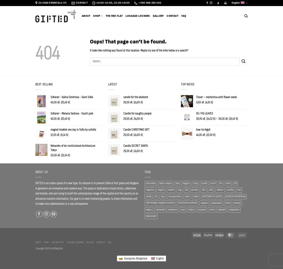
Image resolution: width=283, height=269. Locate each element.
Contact (172, 16)
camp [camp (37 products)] (195, 183)
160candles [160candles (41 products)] (151, 183)
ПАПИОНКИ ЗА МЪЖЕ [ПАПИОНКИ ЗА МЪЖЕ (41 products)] (187, 203)
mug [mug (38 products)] (179, 190)
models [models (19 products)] (171, 190)
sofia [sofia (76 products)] (211, 190)
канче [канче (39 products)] (227, 203)
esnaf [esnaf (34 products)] (213, 183)
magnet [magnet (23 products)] (161, 190)
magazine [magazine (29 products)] (150, 190)
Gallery (158, 16)
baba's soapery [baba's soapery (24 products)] (165, 183)
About (86, 16)
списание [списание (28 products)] (201, 209)
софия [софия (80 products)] (191, 209)
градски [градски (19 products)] (204, 203)
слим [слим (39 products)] (183, 209)
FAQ (183, 16)
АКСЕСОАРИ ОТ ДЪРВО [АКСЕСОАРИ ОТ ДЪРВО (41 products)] (212, 196)
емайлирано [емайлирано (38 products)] (216, 203)
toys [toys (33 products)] (163, 196)
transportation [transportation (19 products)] (174, 196)
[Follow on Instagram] (211, 3)
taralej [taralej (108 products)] (148, 196)
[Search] (246, 16)
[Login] (218, 2)
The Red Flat (114, 16)
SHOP (98, 16)
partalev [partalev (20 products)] (194, 190)
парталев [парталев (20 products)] (159, 209)
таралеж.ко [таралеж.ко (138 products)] (234, 209)
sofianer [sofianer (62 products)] (220, 190)
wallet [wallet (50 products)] (196, 196)
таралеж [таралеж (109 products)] (221, 209)
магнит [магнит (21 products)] (237, 203)
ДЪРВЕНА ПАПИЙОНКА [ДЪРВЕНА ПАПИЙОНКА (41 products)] (235, 196)
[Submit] (244, 61)
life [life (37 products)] (235, 183)
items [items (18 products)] (228, 183)
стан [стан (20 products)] (211, 209)
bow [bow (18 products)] (177, 183)
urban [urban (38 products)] (187, 196)
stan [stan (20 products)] (239, 190)
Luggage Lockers (138, 16)
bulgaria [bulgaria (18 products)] (186, 183)
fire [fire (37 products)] (220, 183)
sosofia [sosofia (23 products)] (230, 190)
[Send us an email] (53, 214)
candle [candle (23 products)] (204, 183)
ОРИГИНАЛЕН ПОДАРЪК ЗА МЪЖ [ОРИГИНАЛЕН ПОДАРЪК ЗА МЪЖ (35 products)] (160, 203)
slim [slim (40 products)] (203, 190)
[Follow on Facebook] (207, 3)
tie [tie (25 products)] (156, 196)
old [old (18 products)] (186, 190)
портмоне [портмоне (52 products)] (172, 209)
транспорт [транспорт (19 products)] (151, 216)
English (240, 3)
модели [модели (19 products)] (149, 209)
